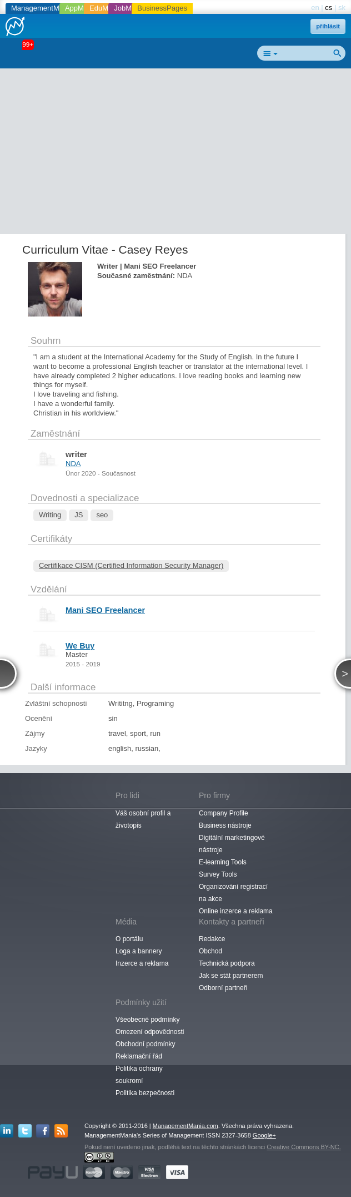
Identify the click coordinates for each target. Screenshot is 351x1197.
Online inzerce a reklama (236, 911)
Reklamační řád (139, 1056)
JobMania (129, 8)
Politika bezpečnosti (145, 1093)
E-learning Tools (223, 862)
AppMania (81, 8)
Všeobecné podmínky (147, 1019)
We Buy (80, 645)
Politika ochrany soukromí (139, 1075)
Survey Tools (218, 874)
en (315, 7)
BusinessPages (162, 8)
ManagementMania (42, 8)
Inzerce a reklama (142, 963)
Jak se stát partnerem (231, 976)
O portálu (129, 939)
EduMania (105, 8)
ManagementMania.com (185, 1125)
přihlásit (328, 26)
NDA (73, 463)
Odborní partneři (223, 988)
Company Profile (223, 813)
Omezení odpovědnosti (150, 1032)
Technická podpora (227, 963)
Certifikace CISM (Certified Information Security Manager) (131, 565)
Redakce (212, 939)
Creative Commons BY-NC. (303, 1147)
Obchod (210, 951)
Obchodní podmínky (145, 1044)
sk (341, 7)
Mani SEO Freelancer (105, 610)
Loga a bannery (139, 951)
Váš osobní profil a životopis (143, 819)
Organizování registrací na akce (233, 893)
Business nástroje (225, 825)
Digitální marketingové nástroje (232, 844)
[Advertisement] (179, 153)
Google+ (264, 1135)
